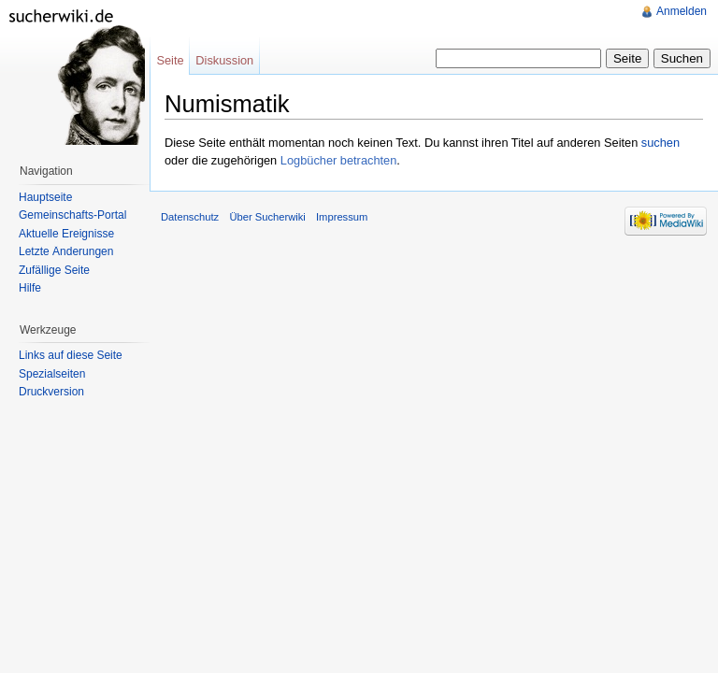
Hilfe (30, 287)
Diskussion (224, 60)
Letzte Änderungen (66, 251)
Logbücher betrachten (338, 160)
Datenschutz (190, 216)
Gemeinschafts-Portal (72, 215)
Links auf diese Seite (70, 355)
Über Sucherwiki (267, 216)
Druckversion (51, 391)
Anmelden (681, 11)
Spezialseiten (52, 373)
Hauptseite (45, 197)
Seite (169, 60)
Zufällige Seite (54, 270)
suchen (660, 143)
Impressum (341, 216)
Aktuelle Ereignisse (66, 233)
